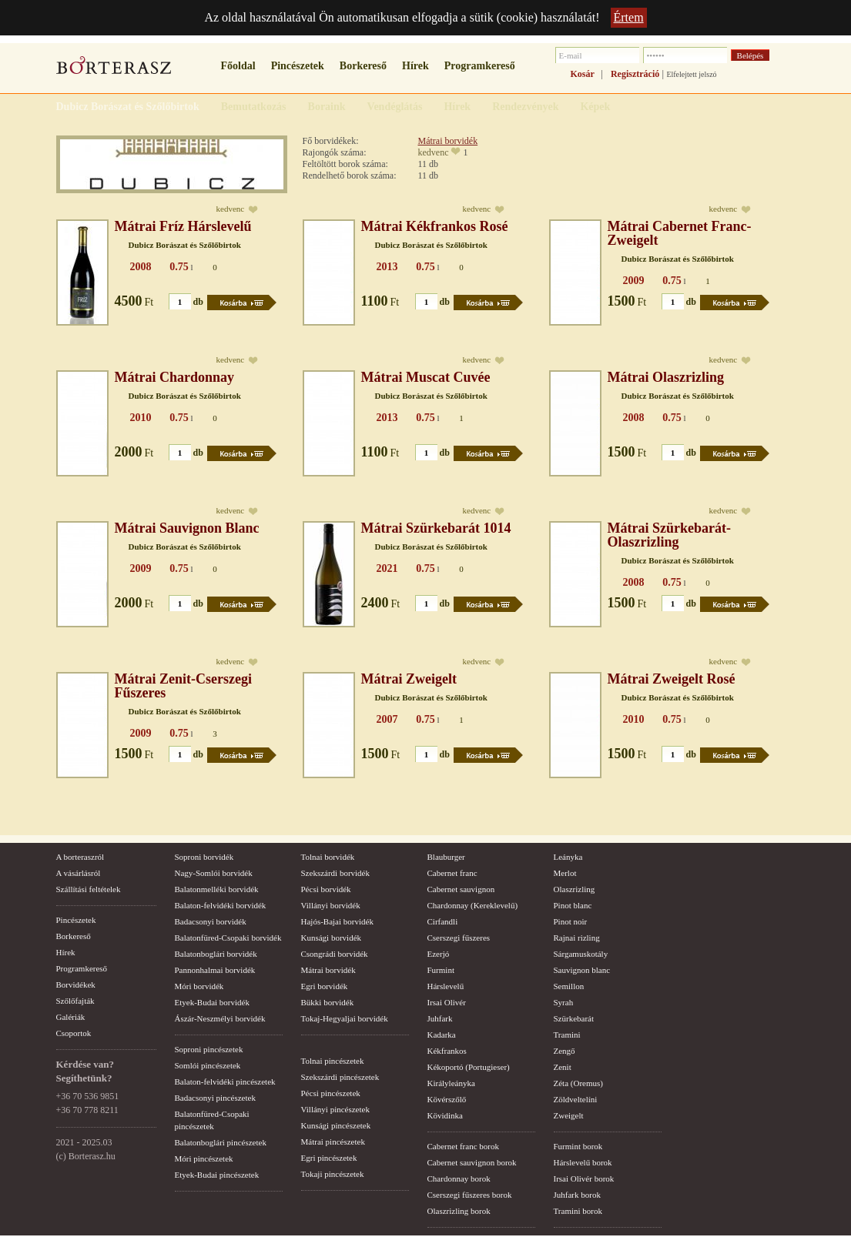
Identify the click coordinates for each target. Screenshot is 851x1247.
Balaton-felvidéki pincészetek (225, 1081)
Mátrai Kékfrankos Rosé (434, 226)
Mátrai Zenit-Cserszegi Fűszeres (183, 685)
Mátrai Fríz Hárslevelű (183, 226)
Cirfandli (442, 921)
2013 (387, 266)
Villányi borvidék (330, 905)
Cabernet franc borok (463, 1146)
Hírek (415, 66)
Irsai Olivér (446, 1002)
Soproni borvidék (204, 856)
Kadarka (441, 1034)
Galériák (70, 1016)
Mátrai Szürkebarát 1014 (436, 528)
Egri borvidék (324, 986)
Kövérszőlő (447, 1099)
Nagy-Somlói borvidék (214, 873)
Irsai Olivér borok (584, 1178)
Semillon (569, 986)
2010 (141, 417)
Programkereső (479, 66)
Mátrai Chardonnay (175, 377)
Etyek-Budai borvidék (212, 1002)
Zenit (562, 1066)
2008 (141, 266)
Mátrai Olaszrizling (666, 377)
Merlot (565, 873)
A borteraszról (80, 856)
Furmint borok (578, 1146)
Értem (629, 17)
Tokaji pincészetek (332, 1173)
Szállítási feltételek (88, 889)
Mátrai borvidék (448, 140)
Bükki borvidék (327, 1002)
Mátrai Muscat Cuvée (426, 377)
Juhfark (440, 1018)
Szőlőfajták (75, 1000)
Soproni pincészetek (209, 1049)
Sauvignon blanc (582, 970)
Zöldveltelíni (576, 1099)
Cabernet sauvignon (461, 889)
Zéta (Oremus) (578, 1083)
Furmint (440, 970)
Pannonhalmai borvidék (215, 970)
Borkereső (363, 66)
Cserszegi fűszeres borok (469, 1194)
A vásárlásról (78, 873)
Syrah (564, 1002)
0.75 (179, 266)
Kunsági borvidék (331, 937)
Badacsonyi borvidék (210, 921)
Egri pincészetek (329, 1157)
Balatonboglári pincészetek (220, 1142)
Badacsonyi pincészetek (215, 1097)
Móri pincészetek (204, 1158)
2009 (634, 280)
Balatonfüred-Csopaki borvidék (228, 937)
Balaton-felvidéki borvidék (220, 905)
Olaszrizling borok (459, 1210)
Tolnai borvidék (328, 856)
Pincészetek (297, 66)
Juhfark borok (577, 1194)
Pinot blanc (573, 905)
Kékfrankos (447, 1050)
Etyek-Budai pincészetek (217, 1174)
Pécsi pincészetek (330, 1093)
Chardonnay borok (459, 1178)
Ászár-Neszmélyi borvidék (220, 1018)
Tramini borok (578, 1210)
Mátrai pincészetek (333, 1141)
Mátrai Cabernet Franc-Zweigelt (680, 233)
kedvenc (433, 152)
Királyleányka (451, 1083)
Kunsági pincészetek (336, 1125)
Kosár (583, 74)
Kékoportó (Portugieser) (468, 1066)
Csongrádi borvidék (334, 953)
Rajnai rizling (577, 937)
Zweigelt (569, 1115)
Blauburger (446, 856)
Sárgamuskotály (581, 953)
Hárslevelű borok (583, 1162)
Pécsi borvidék (326, 889)
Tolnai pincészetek (332, 1060)
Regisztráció (635, 74)
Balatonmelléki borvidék (217, 889)
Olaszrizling (574, 889)
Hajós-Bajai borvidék (337, 921)
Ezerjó (438, 953)
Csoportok (74, 1033)
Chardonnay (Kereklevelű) (472, 905)
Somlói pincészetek (208, 1065)
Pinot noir (571, 921)
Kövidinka (445, 1115)
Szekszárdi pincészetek (340, 1077)
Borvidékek (75, 984)
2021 (387, 568)
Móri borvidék (199, 986)
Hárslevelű (445, 986)
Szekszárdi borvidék (335, 873)
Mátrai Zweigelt (409, 679)
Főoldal (238, 66)
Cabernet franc (452, 873)
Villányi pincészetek (335, 1109)
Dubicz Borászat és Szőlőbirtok (185, 244)
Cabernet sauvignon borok (472, 1162)
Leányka (568, 856)
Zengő (564, 1050)
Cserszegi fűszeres (459, 937)
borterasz (114, 70)
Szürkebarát (574, 1018)
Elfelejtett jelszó (691, 74)
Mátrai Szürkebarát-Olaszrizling (669, 535)
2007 (387, 719)
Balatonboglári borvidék (216, 953)
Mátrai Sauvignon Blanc (187, 528)
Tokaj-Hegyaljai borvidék (344, 1018)
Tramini (567, 1034)
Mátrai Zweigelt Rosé (671, 679)
